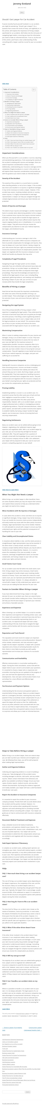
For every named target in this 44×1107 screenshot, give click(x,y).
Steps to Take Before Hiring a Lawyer (15, 129)
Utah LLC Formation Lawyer (10, 1042)
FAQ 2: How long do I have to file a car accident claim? (20, 142)
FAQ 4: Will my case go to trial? (14, 145)
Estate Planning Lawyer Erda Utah (11, 1082)
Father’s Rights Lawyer (8, 1064)
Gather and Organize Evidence (14, 131)
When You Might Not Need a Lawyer (15, 112)
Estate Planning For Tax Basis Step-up (12, 1076)
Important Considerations (12, 92)
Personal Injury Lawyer (22, 1013)
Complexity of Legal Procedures (15, 99)
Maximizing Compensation (13, 105)
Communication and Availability (15, 125)
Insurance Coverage (12, 97)
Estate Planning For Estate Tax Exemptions (14, 1055)
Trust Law (5, 1048)
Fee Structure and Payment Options (16, 127)
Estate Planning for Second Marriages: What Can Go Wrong (18, 1080)
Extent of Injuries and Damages (14, 96)
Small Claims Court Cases (13, 118)
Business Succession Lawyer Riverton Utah (14, 1073)
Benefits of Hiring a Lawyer (12, 101)
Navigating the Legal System (14, 103)
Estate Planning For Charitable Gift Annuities (14, 1066)
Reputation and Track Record (14, 123)
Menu (22, 12)
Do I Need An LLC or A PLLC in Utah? (12, 1044)
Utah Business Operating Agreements (12, 1039)
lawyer (9, 1016)
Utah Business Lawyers (8, 1062)
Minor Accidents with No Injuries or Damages (18, 114)
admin (35, 1016)
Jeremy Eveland (22, 3)
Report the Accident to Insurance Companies (18, 133)
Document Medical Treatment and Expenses (18, 134)
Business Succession (8, 1060)
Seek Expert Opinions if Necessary (15, 136)
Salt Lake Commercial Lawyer (10, 1057)
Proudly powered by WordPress (10, 1103)
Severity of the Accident (13, 94)
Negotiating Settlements (13, 110)
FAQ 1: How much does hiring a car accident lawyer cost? (21, 140)
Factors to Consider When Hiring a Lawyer (16, 120)
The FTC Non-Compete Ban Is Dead (12, 1078)
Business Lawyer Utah (8, 1053)
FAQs (6, 138)
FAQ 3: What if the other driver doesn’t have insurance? (20, 144)
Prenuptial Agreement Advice (10, 1085)
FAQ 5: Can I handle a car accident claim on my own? (20, 147)
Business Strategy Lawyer (9, 1046)
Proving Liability (11, 108)
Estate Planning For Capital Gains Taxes (13, 1051)
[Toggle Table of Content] (33, 89)
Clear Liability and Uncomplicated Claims (17, 116)
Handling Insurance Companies (14, 107)
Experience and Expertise (13, 122)
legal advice (15, 1016)
